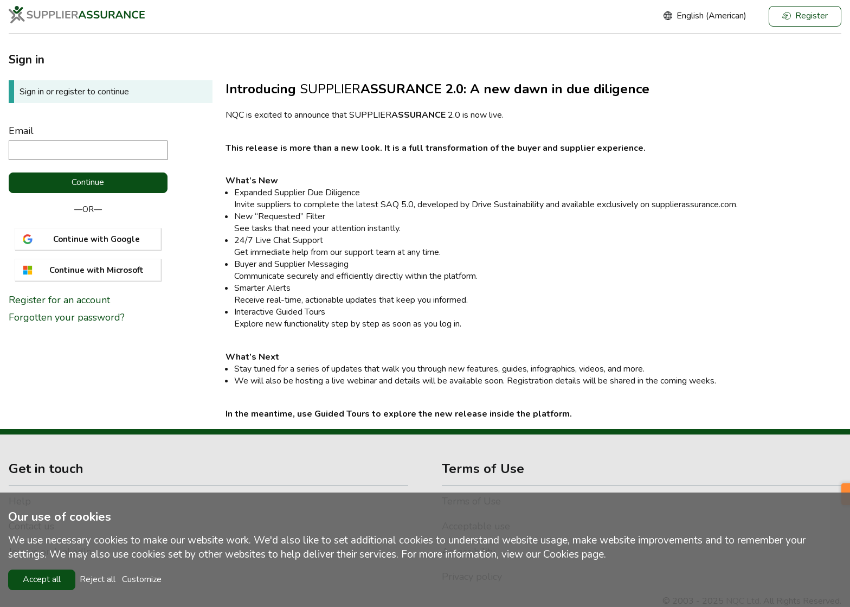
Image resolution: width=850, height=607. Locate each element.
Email (21, 130)
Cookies (561, 554)
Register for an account (59, 300)
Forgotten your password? (67, 317)
